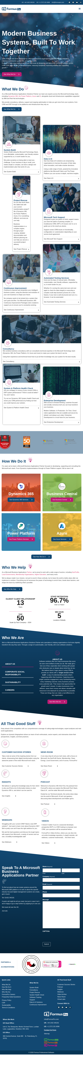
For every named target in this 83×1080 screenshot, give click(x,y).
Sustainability (6, 1005)
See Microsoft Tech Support (53, 404)
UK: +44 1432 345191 (28, 2)
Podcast (60, 986)
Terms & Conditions (8, 1007)
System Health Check (37, 994)
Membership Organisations (25, 574)
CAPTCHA (46, 931)
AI (40, 96)
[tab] (18, 664)
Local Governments (8, 574)
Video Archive (62, 994)
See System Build (10, 351)
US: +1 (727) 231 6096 (43, 2)
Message (46, 899)
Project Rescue (35, 992)
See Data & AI (48, 343)
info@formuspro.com (58, 2)
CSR (3, 1002)
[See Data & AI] (78, 343)
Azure (34, 96)
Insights (60, 989)
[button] (79, 8)
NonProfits (75, 572)
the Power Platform (25, 96)
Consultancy (34, 989)
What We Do (6, 984)
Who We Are (6, 991)
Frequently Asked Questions (11, 996)
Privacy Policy (6, 1000)
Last (63, 873)
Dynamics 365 (13, 96)
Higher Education (40, 574)
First (44, 873)
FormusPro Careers (8, 994)
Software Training (35, 997)
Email (47, 884)
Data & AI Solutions (36, 1002)
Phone (45, 892)
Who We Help (6, 989)
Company (49, 876)
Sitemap (47, 1033)
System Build (34, 987)
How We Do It (6, 986)
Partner (29, 572)
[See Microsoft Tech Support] (78, 404)
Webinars (60, 991)
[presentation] (57, 936)
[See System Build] (38, 351)
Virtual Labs (61, 999)
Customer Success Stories (66, 984)
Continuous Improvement (38, 1004)
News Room (61, 996)
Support (32, 999)
